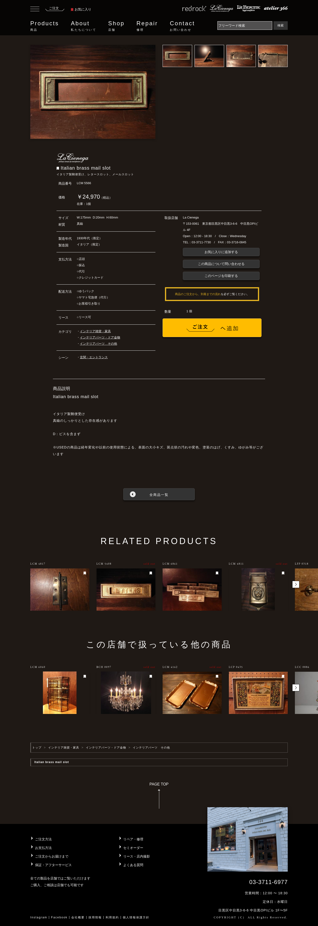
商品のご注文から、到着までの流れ (198, 294)
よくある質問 (133, 865)
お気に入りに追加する (221, 252)
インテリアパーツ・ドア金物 (100, 337)
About (83, 26)
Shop (116, 26)
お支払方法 (43, 848)
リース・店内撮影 (136, 856)
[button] (295, 584)
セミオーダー (133, 848)
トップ (36, 747)
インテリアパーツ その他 (98, 343)
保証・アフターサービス (53, 865)
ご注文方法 (43, 839)
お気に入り (81, 9)
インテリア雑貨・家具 (95, 331)
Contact (182, 26)
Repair (147, 26)
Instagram (38, 917)
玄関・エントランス (94, 357)
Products (44, 26)
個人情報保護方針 (136, 917)
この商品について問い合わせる (221, 264)
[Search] (244, 25)
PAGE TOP (159, 797)
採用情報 (95, 917)
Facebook (59, 917)
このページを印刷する (221, 276)
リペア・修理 (133, 839)
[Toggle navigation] (34, 9)
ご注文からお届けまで (51, 856)
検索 (280, 25)
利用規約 (112, 917)
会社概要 (78, 917)
